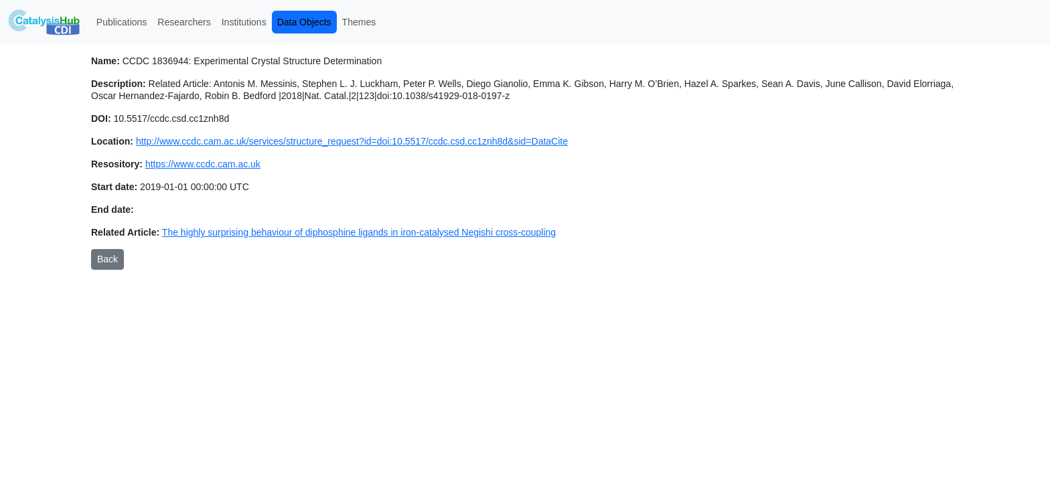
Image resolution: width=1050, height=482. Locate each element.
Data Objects (304, 22)
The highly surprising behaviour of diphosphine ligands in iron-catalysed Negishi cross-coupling (359, 232)
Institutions (244, 22)
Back (107, 259)
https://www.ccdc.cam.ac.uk (202, 164)
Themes (359, 22)
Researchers (183, 22)
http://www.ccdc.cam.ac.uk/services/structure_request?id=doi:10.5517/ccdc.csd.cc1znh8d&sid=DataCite (352, 141)
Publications (121, 22)
